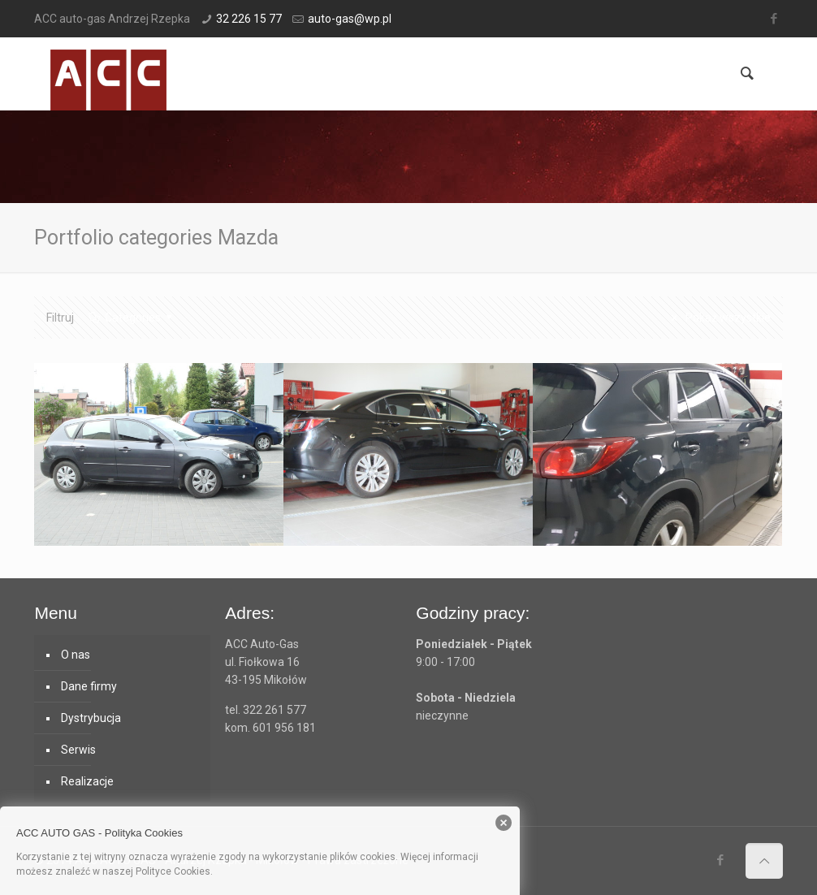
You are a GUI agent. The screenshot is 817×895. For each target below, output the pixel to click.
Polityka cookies (251, 871)
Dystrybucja (91, 717)
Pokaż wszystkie (719, 317)
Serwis (78, 749)
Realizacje (87, 781)
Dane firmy (89, 686)
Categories (131, 317)
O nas (75, 654)
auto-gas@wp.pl (349, 18)
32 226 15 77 (249, 18)
